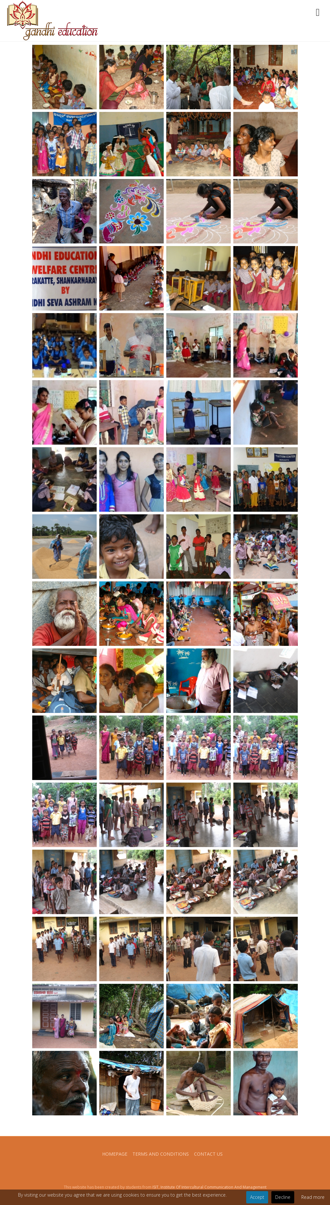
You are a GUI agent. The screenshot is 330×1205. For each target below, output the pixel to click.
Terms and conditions (160, 1154)
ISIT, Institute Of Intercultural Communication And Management (209, 1187)
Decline (282, 1197)
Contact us (208, 1154)
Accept (257, 1197)
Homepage (114, 1154)
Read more (313, 1197)
